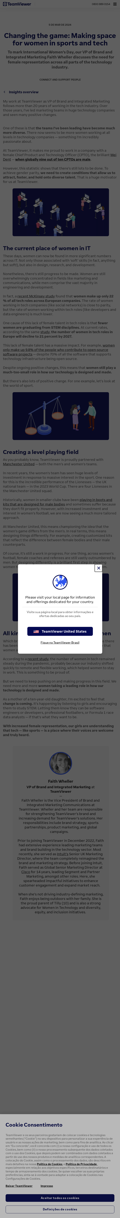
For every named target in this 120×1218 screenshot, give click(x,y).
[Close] (98, 568)
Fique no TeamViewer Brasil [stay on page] (60, 642)
